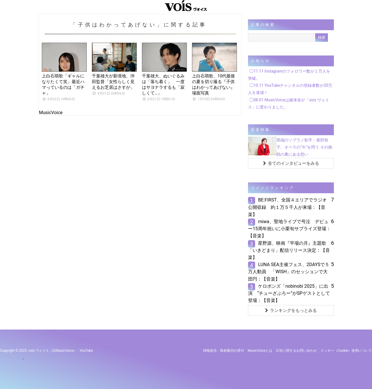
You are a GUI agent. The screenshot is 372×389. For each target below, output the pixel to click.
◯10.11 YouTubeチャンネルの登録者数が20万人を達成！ (290, 89)
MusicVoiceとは (260, 351)
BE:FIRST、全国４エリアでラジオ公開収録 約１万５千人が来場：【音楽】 (287, 207)
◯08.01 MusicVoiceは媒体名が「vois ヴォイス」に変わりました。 (288, 103)
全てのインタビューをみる (291, 163)
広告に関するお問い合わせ (296, 351)
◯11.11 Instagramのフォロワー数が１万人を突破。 (289, 75)
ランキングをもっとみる (291, 310)
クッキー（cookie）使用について (346, 351)
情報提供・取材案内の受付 (223, 351)
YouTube (86, 351)
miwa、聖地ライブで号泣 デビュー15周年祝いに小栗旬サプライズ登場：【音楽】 (289, 228)
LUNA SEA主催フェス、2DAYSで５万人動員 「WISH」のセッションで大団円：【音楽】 (288, 271)
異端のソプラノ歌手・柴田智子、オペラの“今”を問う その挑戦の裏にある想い (304, 147)
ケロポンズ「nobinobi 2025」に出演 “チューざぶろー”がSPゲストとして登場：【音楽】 (289, 293)
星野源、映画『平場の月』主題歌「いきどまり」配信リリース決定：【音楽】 (289, 250)
